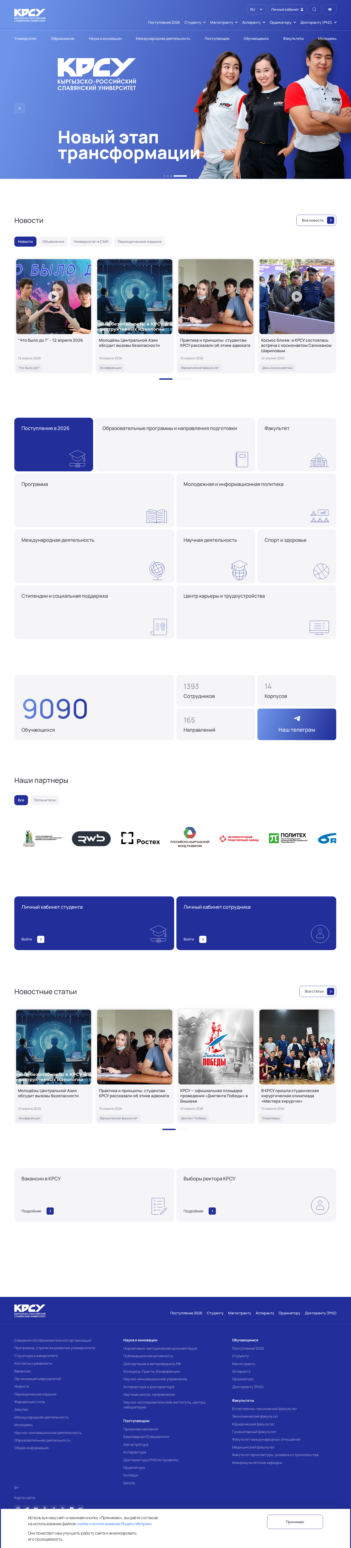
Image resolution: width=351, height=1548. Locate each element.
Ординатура (134, 1467)
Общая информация (31, 1447)
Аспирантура (134, 1452)
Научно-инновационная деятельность (48, 1432)
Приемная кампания (140, 1429)
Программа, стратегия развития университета (54, 1347)
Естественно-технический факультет (264, 1408)
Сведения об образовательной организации (52, 1340)
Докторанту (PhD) (248, 1386)
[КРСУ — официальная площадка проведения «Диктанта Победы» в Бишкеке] (216, 1066)
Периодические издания (35, 1394)
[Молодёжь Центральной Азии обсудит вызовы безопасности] (134, 315)
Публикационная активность (148, 1355)
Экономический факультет (255, 1416)
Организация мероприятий (37, 1378)
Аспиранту (241, 1371)
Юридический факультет (253, 1424)
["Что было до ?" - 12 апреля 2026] (53, 315)
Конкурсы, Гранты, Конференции (151, 1371)
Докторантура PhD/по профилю (151, 1459)
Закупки (21, 1409)
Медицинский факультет (253, 1447)
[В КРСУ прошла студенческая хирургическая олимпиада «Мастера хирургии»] (297, 1066)
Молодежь (23, 1424)
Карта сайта (24, 1497)
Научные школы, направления (149, 1394)
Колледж (131, 1475)
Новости (21, 1386)
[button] (164, 176)
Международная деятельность (41, 1417)
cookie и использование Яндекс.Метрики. (114, 1523)
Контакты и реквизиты (33, 1363)
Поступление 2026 (248, 1348)
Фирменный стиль (29, 1401)
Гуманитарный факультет (254, 1431)
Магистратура (135, 1444)
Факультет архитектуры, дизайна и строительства (275, 1454)
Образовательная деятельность (42, 1440)
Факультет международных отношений (266, 1439)
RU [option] (252, 9)
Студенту (240, 1355)
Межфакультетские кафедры (257, 1462)
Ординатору (243, 1378)
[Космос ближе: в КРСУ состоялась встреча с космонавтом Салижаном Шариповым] (297, 315)
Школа (129, 1482)
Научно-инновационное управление (155, 1378)
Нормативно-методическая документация (160, 1348)
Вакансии (22, 1371)
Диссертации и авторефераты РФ (152, 1363)
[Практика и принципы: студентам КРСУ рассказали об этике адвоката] (216, 315)
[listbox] (256, 9)
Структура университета (36, 1355)
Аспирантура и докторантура (148, 1386)
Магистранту (243, 1363)
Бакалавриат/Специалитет (146, 1436)
